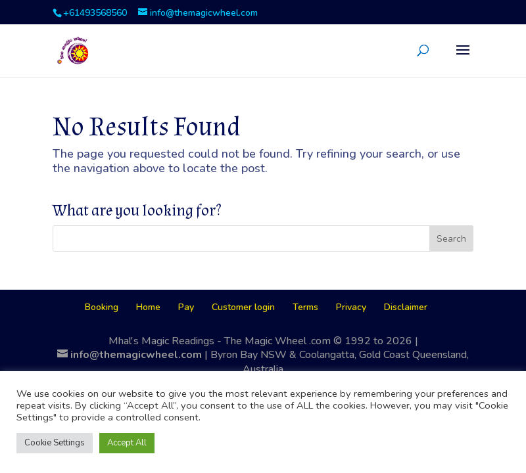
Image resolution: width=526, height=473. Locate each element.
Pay (186, 307)
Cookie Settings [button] (54, 443)
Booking (101, 307)
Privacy (351, 307)
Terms (305, 307)
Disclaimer (405, 307)
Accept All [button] (127, 443)
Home (148, 307)
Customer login (243, 307)
